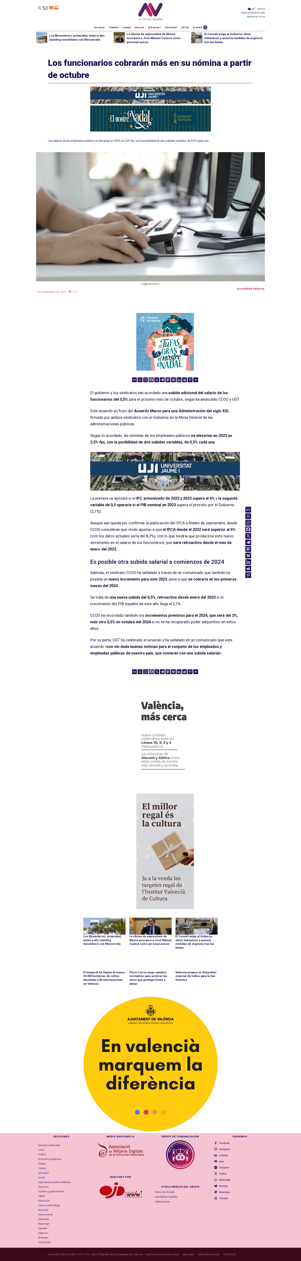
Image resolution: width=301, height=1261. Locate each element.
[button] (39, 7)
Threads (223, 1198)
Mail (221, 1161)
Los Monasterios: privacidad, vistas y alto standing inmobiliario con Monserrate (102, 940)
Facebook (224, 1143)
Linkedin (223, 1155)
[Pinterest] (190, 379)
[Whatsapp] (140, 379)
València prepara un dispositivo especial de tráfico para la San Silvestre (195, 976)
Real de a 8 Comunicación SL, (116, 1254)
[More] (195, 379)
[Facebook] (151, 379)
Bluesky (223, 1186)
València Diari (162, 1201)
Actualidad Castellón (166, 1196)
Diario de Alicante (164, 1191)
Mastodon (224, 1192)
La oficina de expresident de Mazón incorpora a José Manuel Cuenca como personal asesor (153, 38)
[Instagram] (145, 379)
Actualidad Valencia (250, 288)
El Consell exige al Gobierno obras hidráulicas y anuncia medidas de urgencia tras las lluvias (233, 38)
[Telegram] (162, 379)
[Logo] (150, 12)
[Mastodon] (167, 379)
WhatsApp (224, 1180)
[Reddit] (184, 379)
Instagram (224, 1149)
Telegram (224, 1167)
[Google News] (134, 379)
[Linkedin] (179, 379)
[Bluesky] (173, 379)
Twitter (223, 1173)
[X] (156, 379)
